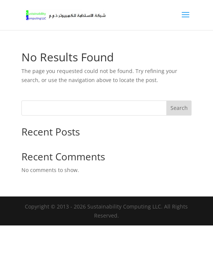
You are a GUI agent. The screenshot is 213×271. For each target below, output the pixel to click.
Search (179, 107)
